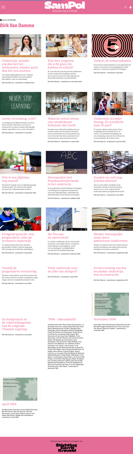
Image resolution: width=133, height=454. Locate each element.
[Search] (125, 7)
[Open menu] (3, 7)
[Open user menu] (131, 7)
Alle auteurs (8, 20)
